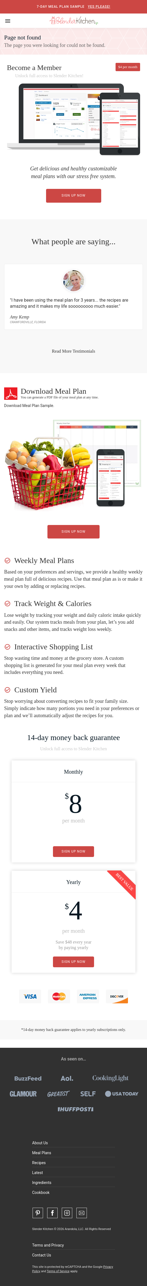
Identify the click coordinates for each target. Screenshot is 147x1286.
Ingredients (42, 1182)
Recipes (39, 1163)
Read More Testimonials (73, 351)
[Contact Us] (81, 1213)
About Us (40, 1143)
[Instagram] (67, 1213)
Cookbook (41, 1192)
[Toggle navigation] (8, 20)
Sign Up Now (73, 195)
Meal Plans (41, 1153)
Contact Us (41, 1255)
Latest (37, 1172)
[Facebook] (52, 1213)
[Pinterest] (38, 1213)
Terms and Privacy (48, 1245)
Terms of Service (58, 1271)
